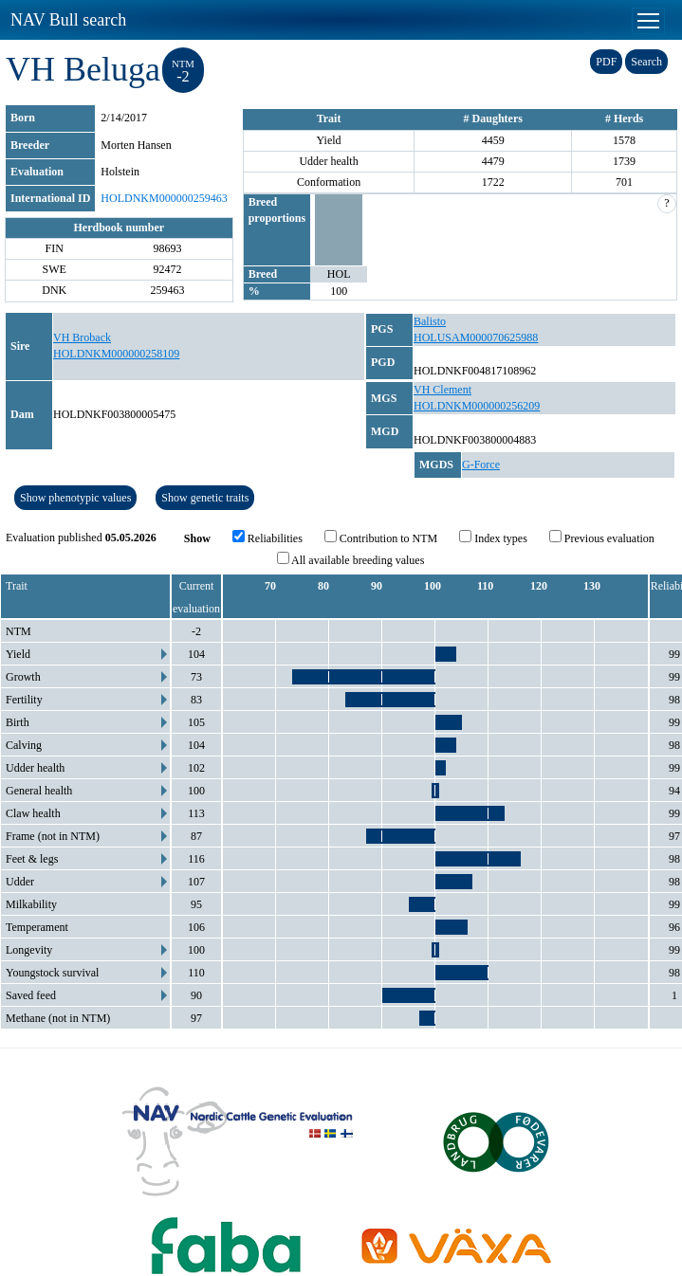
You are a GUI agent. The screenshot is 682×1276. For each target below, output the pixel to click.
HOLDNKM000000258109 (116, 353)
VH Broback (82, 337)
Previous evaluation (601, 537)
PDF (606, 61)
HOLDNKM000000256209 (477, 405)
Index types (493, 537)
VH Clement (442, 389)
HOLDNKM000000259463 (164, 198)
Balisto (430, 321)
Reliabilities (267, 537)
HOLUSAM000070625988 (476, 337)
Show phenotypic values (75, 497)
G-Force (481, 464)
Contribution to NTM (380, 537)
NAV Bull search (68, 19)
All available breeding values (351, 559)
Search (646, 61)
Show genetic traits (205, 497)
